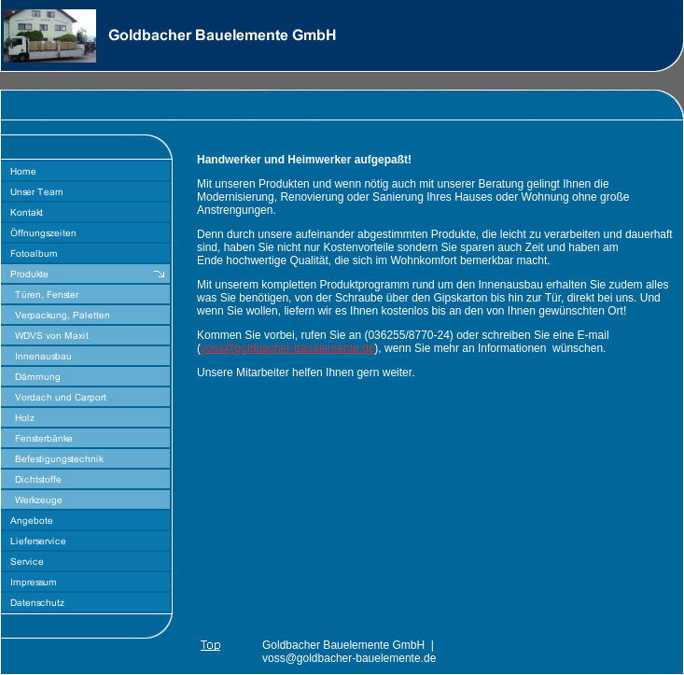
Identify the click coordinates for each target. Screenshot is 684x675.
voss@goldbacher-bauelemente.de (287, 348)
